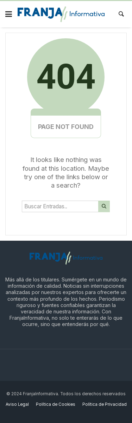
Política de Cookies (55, 404)
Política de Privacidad (104, 404)
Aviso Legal (17, 404)
